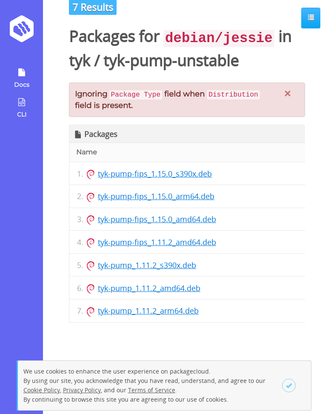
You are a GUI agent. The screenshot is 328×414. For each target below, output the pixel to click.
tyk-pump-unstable (171, 60)
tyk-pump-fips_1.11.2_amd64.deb (157, 242)
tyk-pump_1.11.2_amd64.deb (149, 288)
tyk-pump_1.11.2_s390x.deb (147, 265)
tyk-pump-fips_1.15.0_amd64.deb (157, 219)
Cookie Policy (41, 390)
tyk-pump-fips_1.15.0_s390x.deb (155, 173)
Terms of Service (151, 390)
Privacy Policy (82, 390)
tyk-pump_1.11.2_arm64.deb (148, 311)
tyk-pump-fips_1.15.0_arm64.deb (156, 196)
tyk (79, 60)
